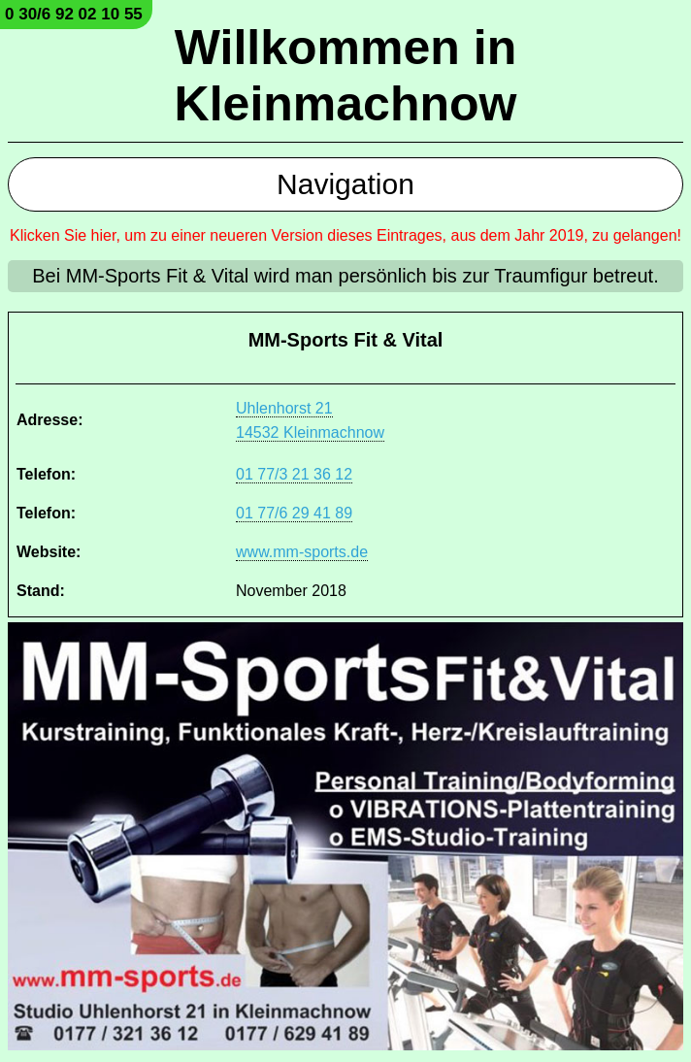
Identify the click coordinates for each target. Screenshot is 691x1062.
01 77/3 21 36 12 (294, 474)
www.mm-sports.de (302, 552)
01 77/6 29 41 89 (294, 513)
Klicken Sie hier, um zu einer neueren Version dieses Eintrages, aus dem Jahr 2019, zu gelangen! (345, 235)
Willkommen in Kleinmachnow (346, 75)
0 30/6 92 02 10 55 (74, 14)
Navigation (345, 184)
